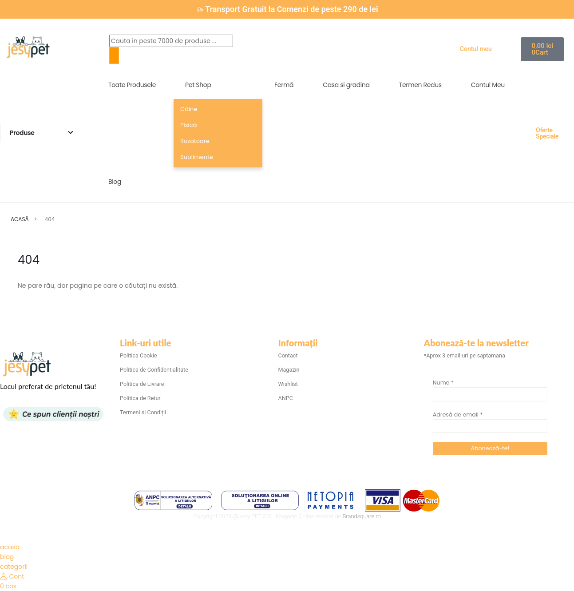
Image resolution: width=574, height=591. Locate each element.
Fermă (283, 84)
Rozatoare (195, 141)
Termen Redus (420, 84)
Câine (188, 109)
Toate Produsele (132, 84)
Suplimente (196, 157)
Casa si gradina (346, 84)
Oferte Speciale (547, 133)
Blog (114, 181)
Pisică (188, 125)
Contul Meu (488, 84)
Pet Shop (198, 84)
